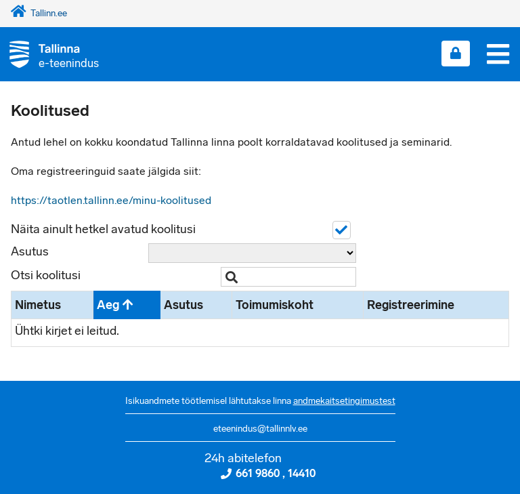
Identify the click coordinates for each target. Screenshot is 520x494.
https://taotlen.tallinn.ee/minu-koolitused (111, 200)
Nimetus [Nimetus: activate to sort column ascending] (38, 304)
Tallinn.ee (39, 13)
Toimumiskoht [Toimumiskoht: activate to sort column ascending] (274, 304)
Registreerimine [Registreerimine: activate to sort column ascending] (410, 304)
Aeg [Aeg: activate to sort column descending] (108, 304)
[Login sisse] (455, 53)
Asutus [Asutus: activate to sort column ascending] (183, 304)
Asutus (30, 251)
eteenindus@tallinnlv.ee (260, 428)
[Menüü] (498, 54)
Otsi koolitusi (46, 275)
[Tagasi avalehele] (49, 54)
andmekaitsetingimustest (344, 401)
